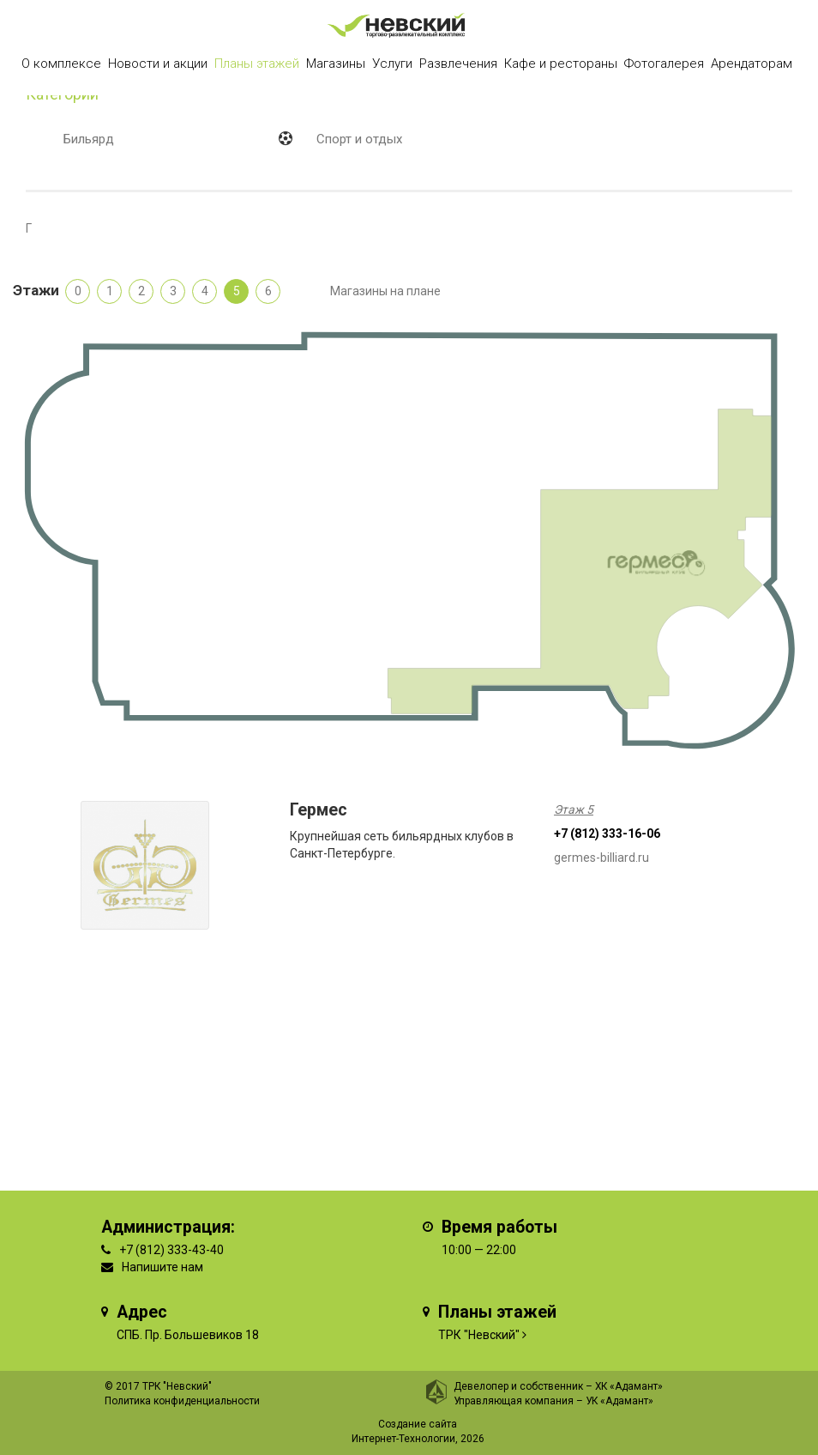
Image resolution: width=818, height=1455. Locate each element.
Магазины (335, 63)
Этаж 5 (573, 809)
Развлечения (458, 63)
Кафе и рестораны (560, 63)
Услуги (392, 63)
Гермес (318, 810)
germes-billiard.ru (601, 857)
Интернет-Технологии (403, 1439)
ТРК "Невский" (479, 1335)
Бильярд (88, 139)
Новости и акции (158, 63)
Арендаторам (751, 63)
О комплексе (61, 63)
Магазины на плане (385, 291)
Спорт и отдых (359, 139)
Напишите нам (162, 1267)
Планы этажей (256, 63)
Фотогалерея (664, 63)
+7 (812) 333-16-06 (607, 833)
